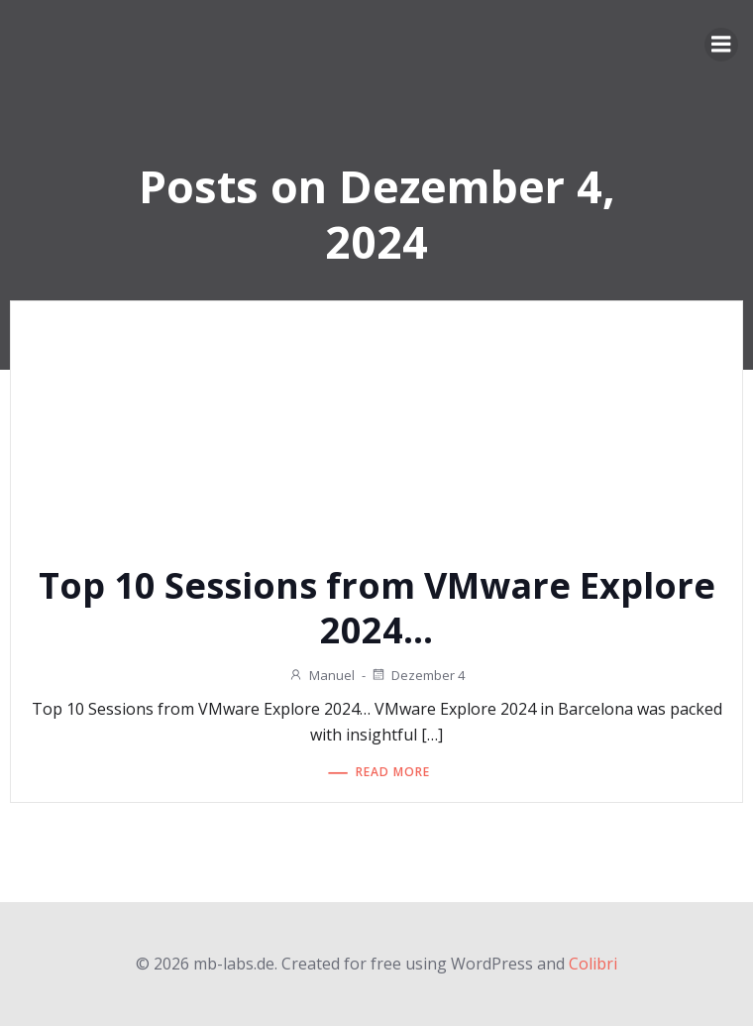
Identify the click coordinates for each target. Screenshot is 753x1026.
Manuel (321, 675)
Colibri (593, 963)
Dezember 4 (418, 675)
